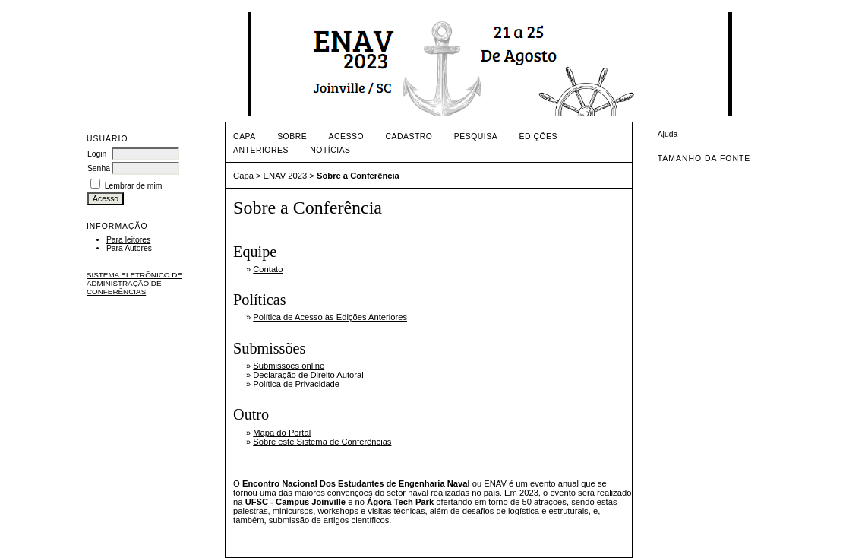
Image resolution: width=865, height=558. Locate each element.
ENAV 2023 (286, 175)
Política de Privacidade (296, 383)
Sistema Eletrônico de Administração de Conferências (134, 283)
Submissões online (288, 365)
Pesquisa (475, 136)
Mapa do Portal (282, 432)
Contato (268, 269)
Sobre (292, 136)
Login (96, 154)
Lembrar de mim (134, 186)
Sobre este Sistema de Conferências (322, 441)
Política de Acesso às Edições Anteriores (330, 317)
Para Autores (129, 248)
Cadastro (409, 136)
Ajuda (668, 134)
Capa (244, 136)
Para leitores (128, 240)
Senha (98, 168)
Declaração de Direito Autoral (308, 374)
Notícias (330, 150)
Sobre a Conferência (358, 175)
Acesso (346, 136)
